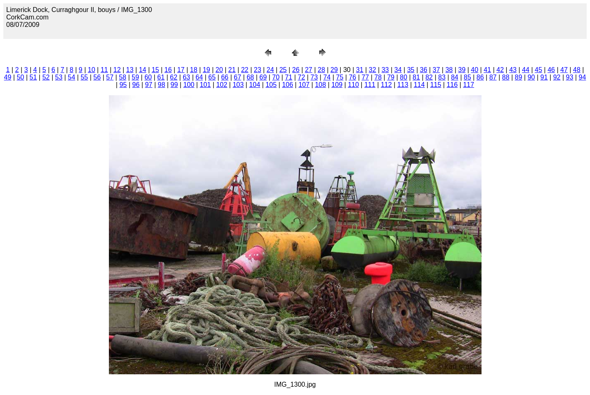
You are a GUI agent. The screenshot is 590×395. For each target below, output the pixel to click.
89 (518, 77)
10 (91, 69)
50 (20, 77)
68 (250, 77)
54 (71, 77)
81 (416, 77)
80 (403, 77)
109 (336, 84)
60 (148, 77)
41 (487, 69)
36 (423, 69)
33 (385, 69)
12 (117, 69)
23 (257, 69)
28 (321, 69)
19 (206, 69)
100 (189, 84)
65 (212, 77)
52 (46, 77)
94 (582, 77)
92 (557, 77)
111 (370, 84)
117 (468, 84)
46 (551, 69)
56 (97, 77)
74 (327, 77)
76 (352, 77)
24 (270, 69)
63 (186, 77)
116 (452, 84)
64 (199, 77)
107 (304, 84)
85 (467, 77)
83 (442, 77)
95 (123, 84)
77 (365, 77)
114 (419, 84)
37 (436, 69)
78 (378, 77)
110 (353, 84)
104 (254, 84)
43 (513, 69)
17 (181, 69)
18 (193, 69)
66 (225, 77)
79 (391, 77)
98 (161, 84)
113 (402, 84)
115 (435, 84)
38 (449, 69)
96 (136, 84)
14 (142, 69)
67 (237, 77)
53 (59, 77)
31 (360, 69)
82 (429, 77)
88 (506, 77)
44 (526, 69)
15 (155, 69)
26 (296, 69)
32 (372, 69)
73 (314, 77)
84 (454, 77)
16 (168, 69)
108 (320, 84)
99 (174, 84)
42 (500, 69)
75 (340, 77)
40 (474, 69)
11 (104, 69)
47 (564, 69)
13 (130, 69)
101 (205, 84)
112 (386, 84)
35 (410, 69)
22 (244, 69)
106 (287, 84)
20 (219, 69)
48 (576, 69)
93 (569, 77)
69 (263, 77)
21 (232, 69)
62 (174, 77)
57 (109, 77)
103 (238, 84)
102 (221, 84)
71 (288, 77)
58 (122, 77)
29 (334, 69)
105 (271, 84)
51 (33, 77)
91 (544, 77)
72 (301, 77)
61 (161, 77)
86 (480, 77)
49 (8, 77)
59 (135, 77)
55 (84, 77)
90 (531, 77)
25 (283, 69)
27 (308, 69)
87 (493, 77)
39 (462, 69)
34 (398, 69)
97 (148, 84)
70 (275, 77)
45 (538, 69)
